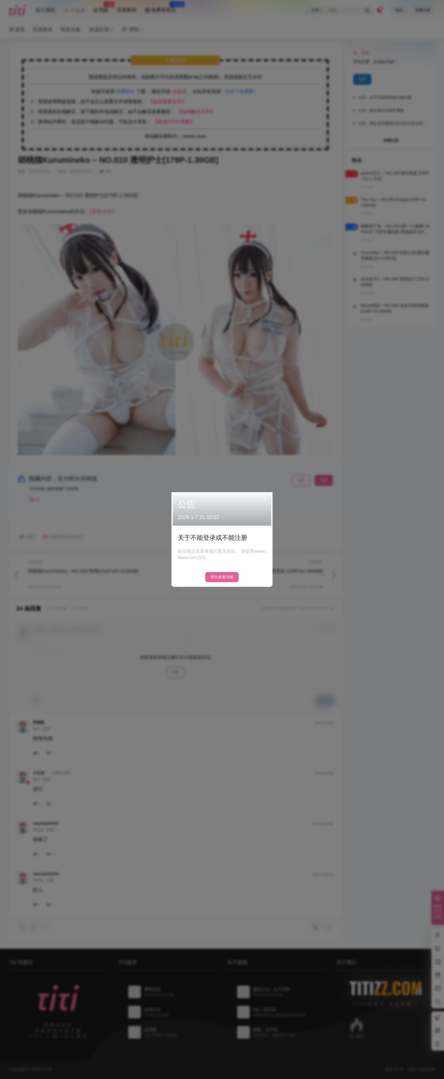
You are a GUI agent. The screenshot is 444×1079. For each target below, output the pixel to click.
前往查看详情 (222, 577)
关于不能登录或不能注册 (212, 537)
